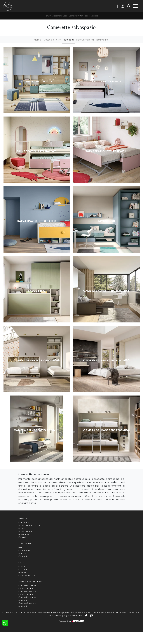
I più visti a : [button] (102, 39)
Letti (20, 547)
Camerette (73, 16)
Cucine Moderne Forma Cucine (27, 587)
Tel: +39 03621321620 (129, 612)
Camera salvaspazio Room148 (106, 290)
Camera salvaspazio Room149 (36, 360)
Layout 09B (106, 221)
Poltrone (22, 569)
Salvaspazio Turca (106, 81)
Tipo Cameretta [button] (85, 39)
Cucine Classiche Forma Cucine (27, 593)
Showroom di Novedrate (25, 533)
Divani (21, 566)
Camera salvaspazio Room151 (36, 430)
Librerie (22, 572)
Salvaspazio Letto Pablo (36, 221)
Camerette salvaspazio (89, 16)
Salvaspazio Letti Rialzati (37, 151)
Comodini (23, 556)
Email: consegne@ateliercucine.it (66, 615)
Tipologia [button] (68, 39)
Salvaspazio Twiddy (36, 81)
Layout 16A (36, 290)
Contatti (22, 537)
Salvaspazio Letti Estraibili (106, 151)
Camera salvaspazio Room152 (106, 430)
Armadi (22, 553)
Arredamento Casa (59, 16)
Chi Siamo (23, 522)
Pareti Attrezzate (26, 575)
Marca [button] (37, 39)
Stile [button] (58, 39)
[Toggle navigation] (135, 6)
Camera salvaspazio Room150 (106, 360)
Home (47, 16)
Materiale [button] (49, 39)
